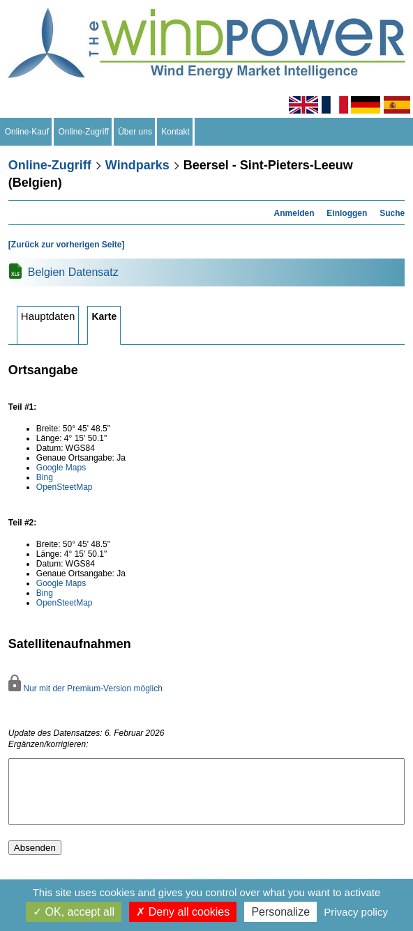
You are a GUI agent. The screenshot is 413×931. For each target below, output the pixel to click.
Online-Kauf (27, 132)
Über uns (135, 132)
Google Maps (61, 467)
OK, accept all (73, 912)
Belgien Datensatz (73, 272)
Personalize (280, 912)
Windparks (137, 165)
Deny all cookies (183, 912)
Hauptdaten (48, 316)
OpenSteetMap (64, 487)
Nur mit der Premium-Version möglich (85, 688)
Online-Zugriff (84, 132)
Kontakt (176, 132)
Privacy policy (356, 912)
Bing (44, 477)
